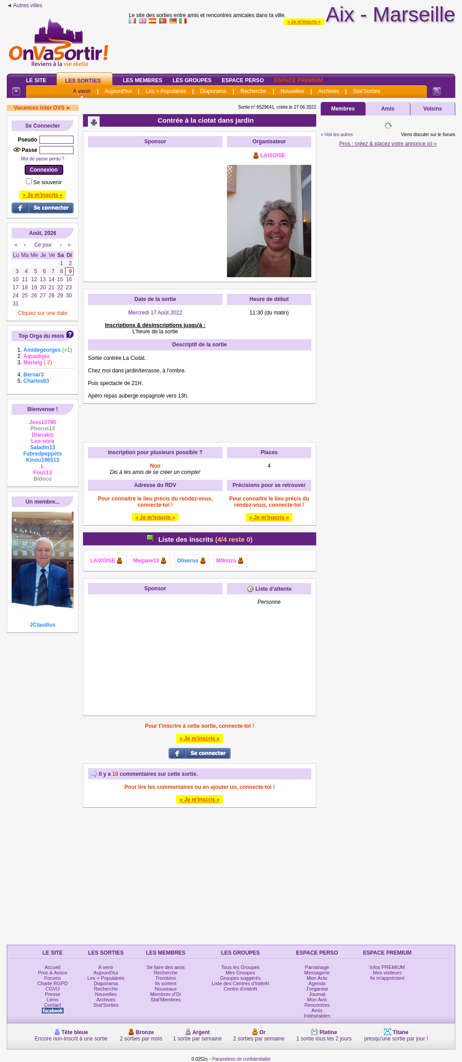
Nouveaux (166, 988)
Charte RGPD (52, 983)
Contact (52, 1005)
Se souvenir (47, 182)
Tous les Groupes (240, 967)
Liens (52, 999)
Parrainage (317, 967)
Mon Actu (317, 978)
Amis (387, 109)
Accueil (52, 967)
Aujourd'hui (118, 91)
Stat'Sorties (366, 91)
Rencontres (317, 1005)
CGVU (52, 988)
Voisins (432, 109)
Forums (52, 978)
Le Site (36, 80)
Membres (343, 109)
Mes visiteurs (387, 972)
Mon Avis (317, 999)
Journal (317, 994)
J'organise (317, 988)
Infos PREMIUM (387, 967)
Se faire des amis (166, 967)
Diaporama (213, 91)
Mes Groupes (240, 972)
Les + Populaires (166, 91)
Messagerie (317, 972)
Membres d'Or (165, 994)
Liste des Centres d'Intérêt (240, 983)
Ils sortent (166, 983)
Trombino (165, 978)
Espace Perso (243, 80)
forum (449, 134)
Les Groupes (192, 80)
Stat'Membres (166, 999)
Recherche (253, 91)
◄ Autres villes (24, 5)
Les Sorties (82, 81)
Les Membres (142, 80)
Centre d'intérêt (240, 988)
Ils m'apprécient (387, 978)
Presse (52, 994)
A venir (82, 91)
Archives (328, 91)
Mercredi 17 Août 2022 (155, 313)
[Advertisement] (155, 208)
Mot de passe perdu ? (43, 158)
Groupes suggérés (240, 978)
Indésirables (317, 1015)
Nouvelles (292, 91)
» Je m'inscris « (304, 21)
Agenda (317, 983)
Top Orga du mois (41, 336)
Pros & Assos (52, 972)
